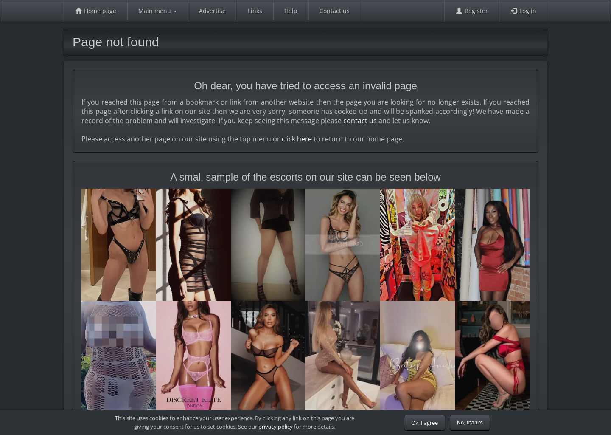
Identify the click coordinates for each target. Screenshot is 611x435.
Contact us (335, 11)
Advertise (212, 11)
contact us (360, 120)
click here (297, 139)
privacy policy (275, 426)
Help (290, 11)
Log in (523, 11)
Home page (95, 11)
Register (471, 11)
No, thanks (470, 422)
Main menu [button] (157, 11)
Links (255, 11)
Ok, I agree (424, 423)
